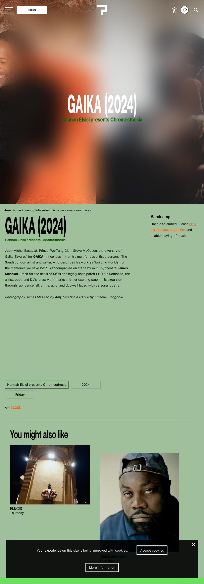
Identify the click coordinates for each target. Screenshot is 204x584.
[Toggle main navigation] (8, 10)
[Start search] (195, 10)
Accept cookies (152, 550)
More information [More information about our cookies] (102, 567)
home (17, 210)
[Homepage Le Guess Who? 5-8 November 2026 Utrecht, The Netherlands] (102, 10)
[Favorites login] (185, 10)
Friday (20, 394)
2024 (86, 385)
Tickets (32, 10)
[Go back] (8, 210)
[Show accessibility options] (175, 10)
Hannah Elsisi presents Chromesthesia (36, 385)
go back (13, 407)
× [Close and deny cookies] (194, 544)
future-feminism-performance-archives (63, 210)
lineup (28, 210)
